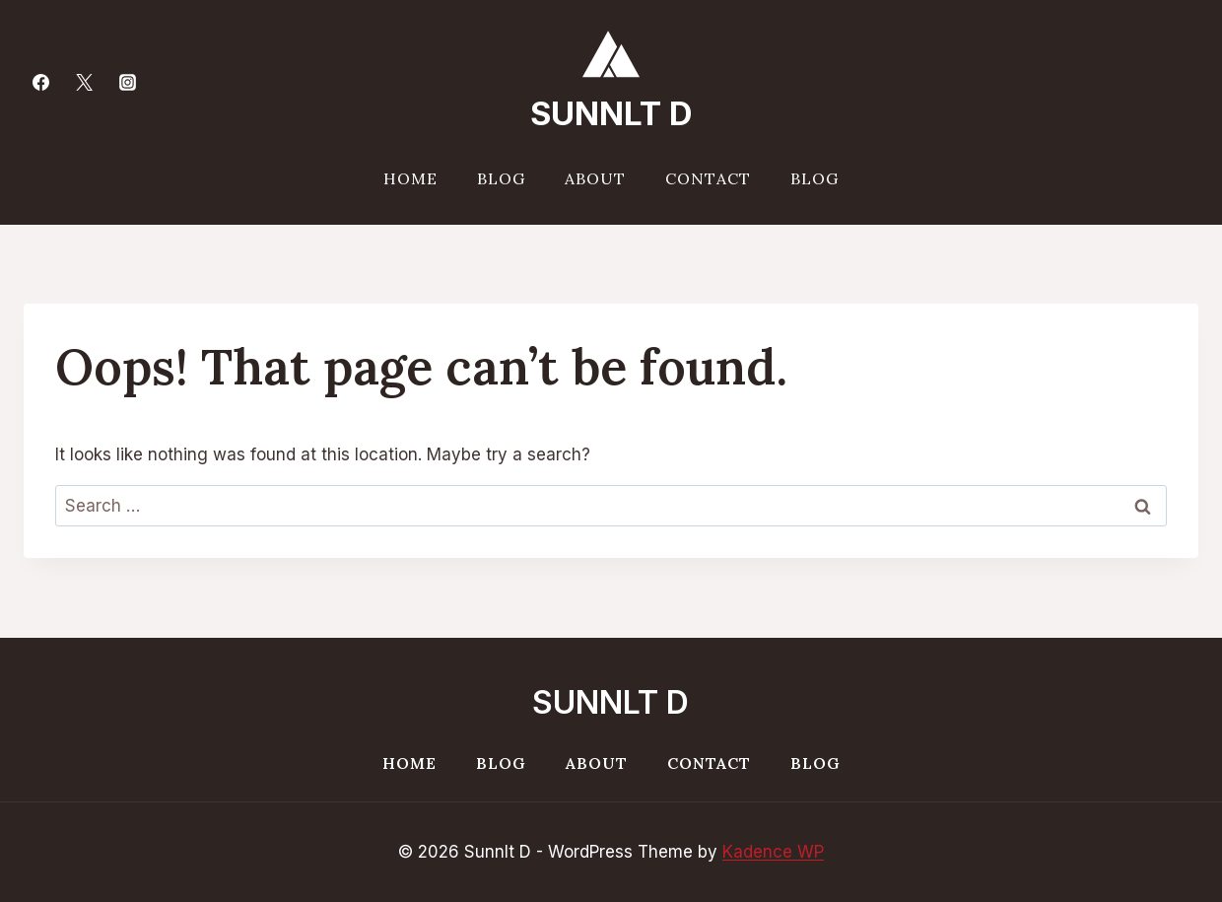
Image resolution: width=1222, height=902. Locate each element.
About (595, 178)
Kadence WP (773, 852)
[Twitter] (84, 82)
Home (410, 178)
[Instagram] (127, 82)
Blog (501, 178)
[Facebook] (40, 82)
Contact (708, 178)
